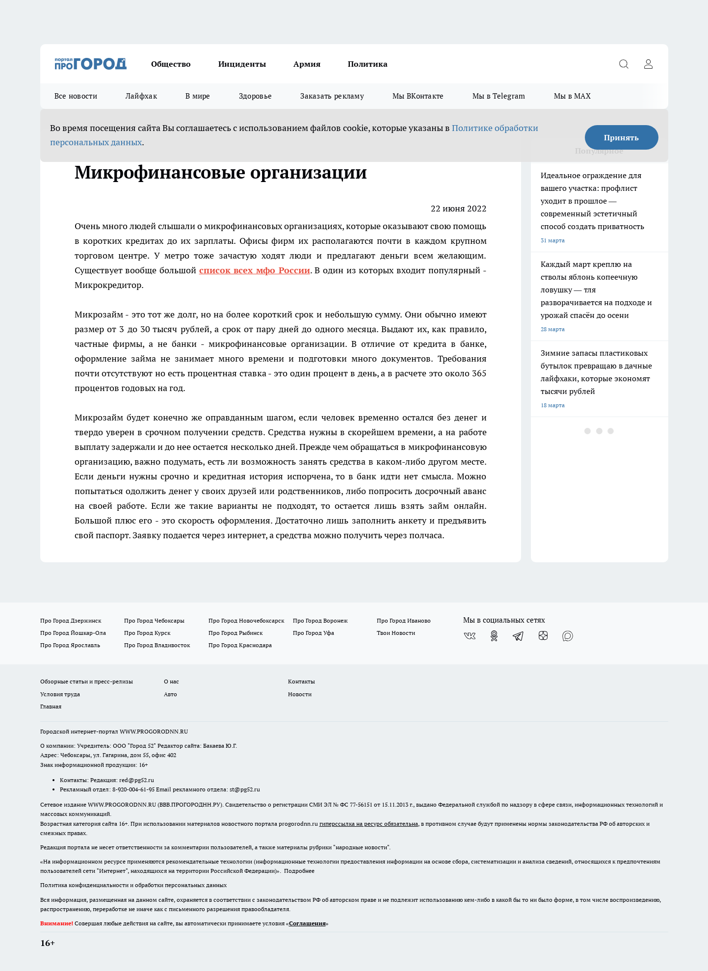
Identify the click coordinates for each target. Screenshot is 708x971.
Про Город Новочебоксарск (246, 620)
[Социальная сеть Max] (567, 636)
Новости (300, 694)
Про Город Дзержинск (70, 620)
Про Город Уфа (313, 632)
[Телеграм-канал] (518, 636)
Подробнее (299, 870)
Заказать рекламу (332, 96)
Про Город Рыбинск (235, 632)
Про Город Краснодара (240, 645)
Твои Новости (396, 632)
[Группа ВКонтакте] (469, 636)
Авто (170, 694)
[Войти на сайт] (648, 64)
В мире (197, 96)
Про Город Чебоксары (154, 620)
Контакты (301, 681)
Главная (50, 706)
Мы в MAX (572, 96)
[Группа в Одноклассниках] (494, 636)
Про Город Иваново (404, 620)
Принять (621, 137)
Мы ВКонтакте (418, 96)
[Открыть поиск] (624, 64)
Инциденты (242, 64)
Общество (171, 64)
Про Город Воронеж (320, 620)
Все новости (75, 96)
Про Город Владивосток (157, 645)
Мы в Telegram (498, 96)
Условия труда (60, 694)
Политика (368, 64)
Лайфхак (141, 96)
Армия (306, 64)
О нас (171, 681)
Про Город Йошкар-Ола (73, 632)
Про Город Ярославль (70, 645)
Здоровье (255, 96)
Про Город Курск (147, 632)
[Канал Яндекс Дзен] (543, 636)
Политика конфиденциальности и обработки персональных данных (133, 885)
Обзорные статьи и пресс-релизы (86, 681)
